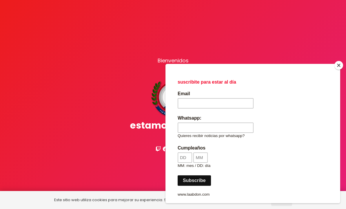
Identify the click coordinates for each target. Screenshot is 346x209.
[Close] (338, 65)
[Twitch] (158, 149)
